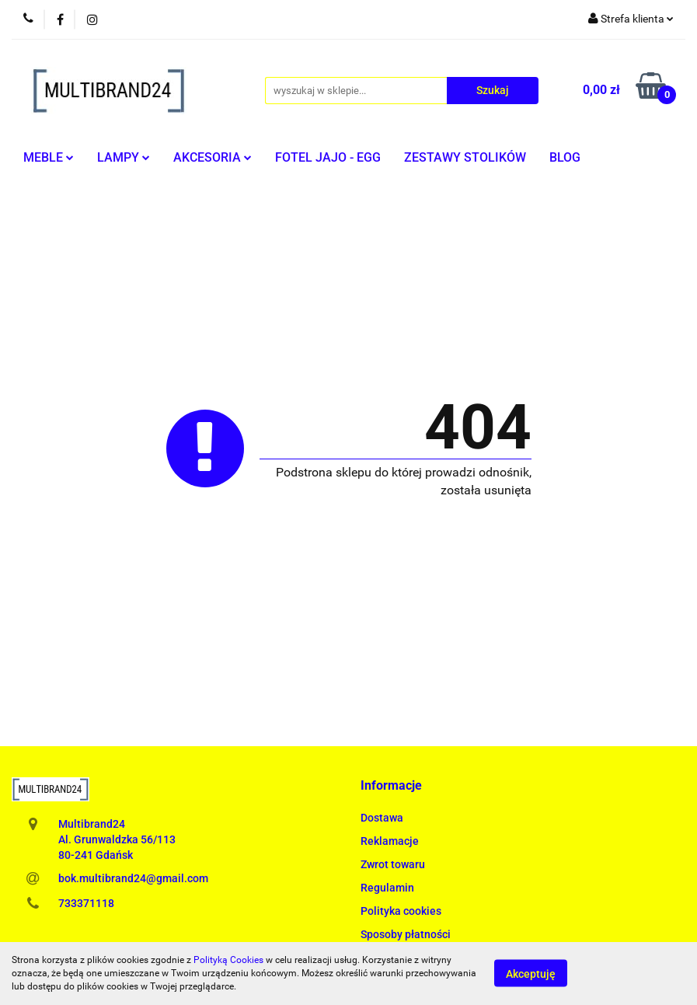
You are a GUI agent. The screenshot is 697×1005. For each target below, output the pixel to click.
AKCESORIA (212, 157)
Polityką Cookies (228, 959)
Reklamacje (390, 841)
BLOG (564, 157)
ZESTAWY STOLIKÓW (465, 157)
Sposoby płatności (406, 934)
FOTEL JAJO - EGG (328, 157)
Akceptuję (531, 974)
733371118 (86, 903)
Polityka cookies (401, 911)
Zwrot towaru (393, 864)
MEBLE (48, 157)
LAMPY (123, 157)
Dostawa (382, 817)
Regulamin (387, 887)
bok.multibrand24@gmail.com (133, 878)
